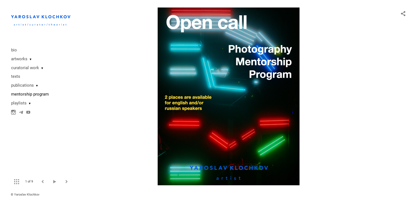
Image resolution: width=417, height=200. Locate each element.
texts (15, 76)
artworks (19, 58)
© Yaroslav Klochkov (25, 194)
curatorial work (25, 67)
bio (14, 50)
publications (22, 85)
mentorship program (30, 94)
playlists (19, 103)
